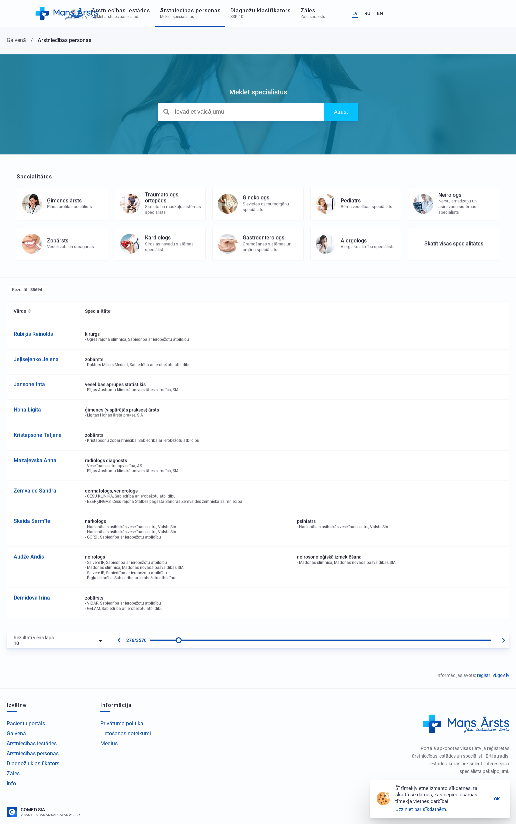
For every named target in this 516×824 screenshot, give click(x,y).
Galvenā (16, 733)
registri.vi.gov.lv (493, 675)
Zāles (13, 773)
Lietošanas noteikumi (125, 733)
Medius (109, 743)
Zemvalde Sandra (35, 491)
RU (484, 13)
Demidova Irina (32, 598)
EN (496, 13)
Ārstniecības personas (33, 753)
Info (11, 783)
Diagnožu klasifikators (33, 763)
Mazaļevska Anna (35, 460)
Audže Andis (29, 557)
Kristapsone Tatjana (38, 435)
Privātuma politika (121, 723)
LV (471, 13)
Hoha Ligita (27, 409)
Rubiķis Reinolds (33, 334)
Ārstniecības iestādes (32, 743)
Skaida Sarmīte (32, 521)
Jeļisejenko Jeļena (36, 359)
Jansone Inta (29, 384)
